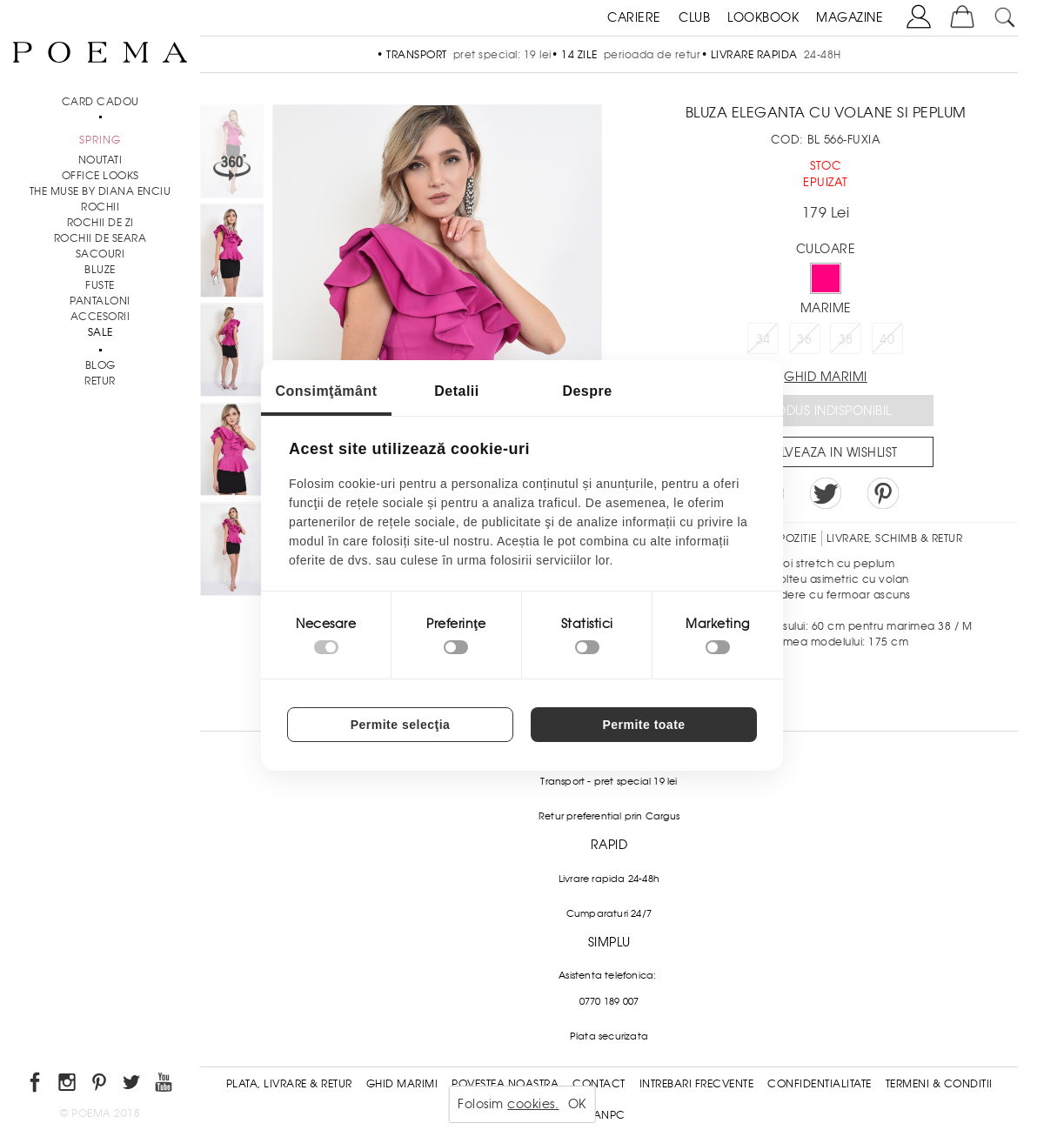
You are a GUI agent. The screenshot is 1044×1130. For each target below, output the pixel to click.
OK (577, 1104)
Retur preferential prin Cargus (609, 816)
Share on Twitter (825, 493)
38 (846, 339)
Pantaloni (100, 301)
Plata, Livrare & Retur (289, 1084)
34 (763, 339)
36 (804, 339)
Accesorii (100, 317)
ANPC (609, 1115)
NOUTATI (100, 160)
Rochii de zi (100, 223)
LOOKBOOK (763, 17)
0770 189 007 (609, 1001)
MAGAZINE (849, 17)
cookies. (533, 1104)
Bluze (100, 270)
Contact (599, 1084)
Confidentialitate (819, 1084)
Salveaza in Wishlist (832, 452)
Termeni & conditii (939, 1084)
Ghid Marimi (402, 1084)
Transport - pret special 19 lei (608, 781)
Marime (826, 308)
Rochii (100, 207)
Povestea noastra (505, 1084)
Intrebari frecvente (696, 1084)
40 (887, 339)
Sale (100, 332)
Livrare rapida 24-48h (609, 879)
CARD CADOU (100, 102)
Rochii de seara (100, 238)
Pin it (883, 493)
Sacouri (100, 254)
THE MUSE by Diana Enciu (100, 191)
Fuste (100, 285)
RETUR (100, 381)
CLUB (694, 17)
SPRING (100, 140)
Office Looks (100, 176)
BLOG (100, 365)
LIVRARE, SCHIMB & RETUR (894, 538)
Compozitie (784, 538)
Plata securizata (609, 1036)
